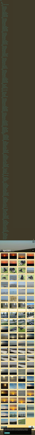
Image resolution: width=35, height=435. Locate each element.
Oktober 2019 (5, 230)
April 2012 (4, 102)
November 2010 (5, 130)
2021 (2, 5)
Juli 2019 (3, 39)
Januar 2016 (4, 70)
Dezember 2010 (5, 131)
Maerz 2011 (4, 115)
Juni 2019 (4, 38)
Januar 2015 (4, 84)
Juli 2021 (3, 11)
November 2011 (6, 150)
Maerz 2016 (4, 72)
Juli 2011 (3, 119)
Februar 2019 (4, 34)
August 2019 (4, 40)
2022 (2, 3)
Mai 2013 (3, 94)
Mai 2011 (3, 117)
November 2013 (5, 96)
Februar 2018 (4, 47)
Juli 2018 (3, 52)
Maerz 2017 (4, 60)
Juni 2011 (4, 118)
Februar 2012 (4, 99)
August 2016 (5, 184)
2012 (2, 97)
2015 (2, 83)
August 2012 (4, 106)
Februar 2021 (4, 7)
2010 (2, 126)
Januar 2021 (4, 6)
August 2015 (4, 86)
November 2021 (5, 15)
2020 (2, 17)
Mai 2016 (3, 74)
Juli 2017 (3, 64)
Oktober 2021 (4, 14)
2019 (3, 219)
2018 (2, 45)
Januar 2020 (4, 18)
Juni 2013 (4, 95)
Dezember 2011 (5, 125)
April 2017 (4, 61)
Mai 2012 (3, 103)
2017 (2, 57)
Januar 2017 (4, 58)
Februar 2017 (4, 59)
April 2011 (4, 116)
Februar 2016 (4, 71)
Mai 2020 (3, 23)
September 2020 (5, 27)
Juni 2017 (4, 63)
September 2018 (5, 53)
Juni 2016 (4, 75)
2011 (3, 140)
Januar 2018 (4, 46)
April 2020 (4, 22)
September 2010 (5, 128)
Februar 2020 (5, 234)
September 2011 (5, 121)
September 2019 (5, 41)
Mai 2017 (3, 62)
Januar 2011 (5, 144)
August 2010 (4, 127)
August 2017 (5, 198)
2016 (2, 69)
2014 (3, 174)
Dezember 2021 (5, 16)
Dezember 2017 (5, 68)
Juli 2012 (3, 105)
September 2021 (5, 13)
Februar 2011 (4, 114)
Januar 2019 (4, 33)
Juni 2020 (4, 24)
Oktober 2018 (5, 217)
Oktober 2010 (4, 129)
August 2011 (4, 120)
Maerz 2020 (5, 237)
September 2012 (5, 107)
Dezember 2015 (5, 87)
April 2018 (4, 49)
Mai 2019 (3, 37)
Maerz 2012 (5, 162)
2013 (2, 91)
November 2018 (5, 56)
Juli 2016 (3, 76)
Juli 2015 (3, 85)
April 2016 (4, 73)
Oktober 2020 (4, 28)
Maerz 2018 (4, 48)
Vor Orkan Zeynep (5, 4)
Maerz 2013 (4, 93)
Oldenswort (3, 132)
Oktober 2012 (4, 108)
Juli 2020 (3, 25)
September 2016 (5, 79)
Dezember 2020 (5, 30)
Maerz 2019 (4, 35)
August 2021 (4, 12)
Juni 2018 (4, 51)
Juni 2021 (4, 10)
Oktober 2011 (4, 122)
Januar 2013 (4, 92)
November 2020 (5, 29)
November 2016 (5, 81)
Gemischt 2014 (5, 175)
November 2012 (5, 109)
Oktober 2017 (5, 207)
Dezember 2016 (5, 82)
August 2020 (4, 26)
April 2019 (4, 36)
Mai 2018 (3, 50)
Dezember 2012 (5, 110)
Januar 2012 (4, 98)
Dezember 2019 (6, 222)
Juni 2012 (4, 104)
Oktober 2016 (4, 80)
